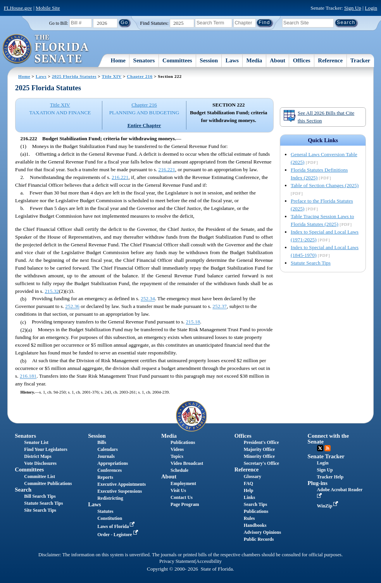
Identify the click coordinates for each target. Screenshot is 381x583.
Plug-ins (318, 483)
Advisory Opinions (262, 532)
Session (209, 60)
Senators (144, 60)
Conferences (109, 470)
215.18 (193, 322)
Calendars (107, 449)
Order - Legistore (118, 534)
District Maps (37, 456)
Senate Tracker (326, 456)
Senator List (36, 442)
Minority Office (259, 456)
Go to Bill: (58, 23)
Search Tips (255, 504)
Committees (177, 60)
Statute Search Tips (311, 263)
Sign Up (352, 8)
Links (249, 497)
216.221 (167, 169)
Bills (101, 442)
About (277, 60)
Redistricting (110, 498)
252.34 (148, 299)
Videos (177, 449)
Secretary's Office (261, 463)
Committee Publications (48, 483)
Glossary (252, 476)
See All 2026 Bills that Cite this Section (318, 116)
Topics (177, 456)
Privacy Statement (177, 561)
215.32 (52, 291)
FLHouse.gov (18, 8)
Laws (232, 60)
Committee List (39, 476)
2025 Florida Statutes (74, 76)
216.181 (28, 376)
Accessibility (209, 561)
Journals (106, 456)
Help (248, 490)
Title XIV (112, 76)
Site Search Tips (40, 510)
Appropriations (112, 463)
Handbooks (255, 525)
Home (118, 60)
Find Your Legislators (45, 449)
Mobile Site (48, 8)
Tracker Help (330, 477)
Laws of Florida (116, 526)
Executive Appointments (121, 484)
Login (371, 8)
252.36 (72, 307)
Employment (183, 483)
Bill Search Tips (39, 496)
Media (254, 60)
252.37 (219, 307)
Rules (249, 518)
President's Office (261, 442)
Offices (301, 60)
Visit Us (178, 490)
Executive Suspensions (119, 491)
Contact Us (182, 497)
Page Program (185, 504)
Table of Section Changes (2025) (325, 185)
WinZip (328, 506)
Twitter (320, 448)
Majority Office (259, 449)
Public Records (259, 539)
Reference (330, 60)
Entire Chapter (144, 125)
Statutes (105, 511)
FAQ (248, 483)
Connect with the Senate (328, 439)
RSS (327, 448)
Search (23, 490)
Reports (105, 477)
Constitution (109, 518)
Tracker (360, 60)
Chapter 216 (139, 76)
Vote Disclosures (40, 463)
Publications (183, 442)
